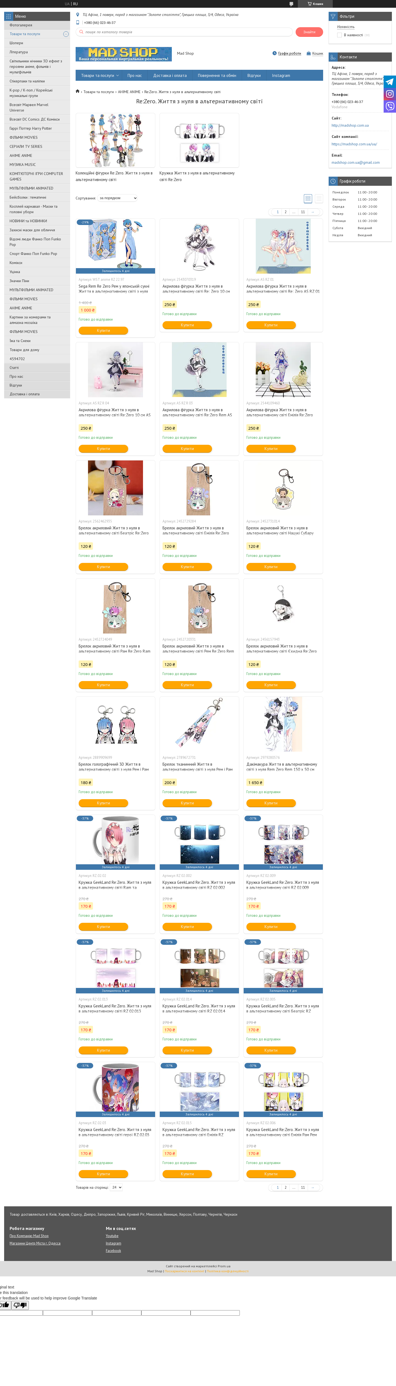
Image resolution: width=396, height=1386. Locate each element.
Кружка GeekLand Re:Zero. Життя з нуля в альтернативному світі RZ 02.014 (199, 1008)
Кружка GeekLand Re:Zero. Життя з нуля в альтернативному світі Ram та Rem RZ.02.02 (115, 887)
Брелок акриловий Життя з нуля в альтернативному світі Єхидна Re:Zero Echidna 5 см (281, 651)
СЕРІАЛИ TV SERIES (26, 146)
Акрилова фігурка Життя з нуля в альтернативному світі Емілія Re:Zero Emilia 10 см (279, 415)
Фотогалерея (21, 25)
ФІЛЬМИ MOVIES (24, 137)
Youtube (112, 1236)
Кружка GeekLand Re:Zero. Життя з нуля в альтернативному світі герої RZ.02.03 (115, 1132)
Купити (103, 330)
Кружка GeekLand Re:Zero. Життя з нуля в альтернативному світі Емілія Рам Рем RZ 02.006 (282, 1135)
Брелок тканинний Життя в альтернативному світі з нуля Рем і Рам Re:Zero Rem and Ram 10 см (198, 769)
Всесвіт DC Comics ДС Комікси (35, 119)
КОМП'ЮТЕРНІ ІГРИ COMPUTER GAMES (36, 176)
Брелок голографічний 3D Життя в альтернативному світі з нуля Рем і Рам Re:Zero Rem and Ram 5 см (114, 769)
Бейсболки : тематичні (28, 197)
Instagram (281, 75)
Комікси (16, 262)
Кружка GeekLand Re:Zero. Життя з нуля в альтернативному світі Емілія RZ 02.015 (199, 1135)
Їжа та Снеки (20, 340)
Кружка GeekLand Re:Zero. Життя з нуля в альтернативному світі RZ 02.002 (199, 885)
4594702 (17, 358)
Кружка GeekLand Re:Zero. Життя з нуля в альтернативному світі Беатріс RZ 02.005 (282, 1011)
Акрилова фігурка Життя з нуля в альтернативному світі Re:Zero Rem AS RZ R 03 (197, 415)
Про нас (16, 376)
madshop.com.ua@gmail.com (356, 162)
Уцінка (15, 271)
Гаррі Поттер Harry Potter (31, 128)
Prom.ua (224, 1266)
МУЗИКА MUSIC (23, 164)
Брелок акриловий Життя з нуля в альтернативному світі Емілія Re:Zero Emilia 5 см (196, 533)
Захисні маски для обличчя (32, 229)
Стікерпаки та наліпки (27, 81)
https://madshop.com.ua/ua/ (354, 143)
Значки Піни (19, 280)
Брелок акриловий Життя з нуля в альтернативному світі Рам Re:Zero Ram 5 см (114, 651)
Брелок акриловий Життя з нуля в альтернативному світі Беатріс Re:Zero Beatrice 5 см (114, 533)
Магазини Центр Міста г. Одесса (35, 1243)
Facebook (113, 1250)
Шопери (16, 42)
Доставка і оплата (25, 393)
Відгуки (16, 385)
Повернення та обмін (217, 75)
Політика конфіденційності (228, 1271)
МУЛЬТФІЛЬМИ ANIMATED (31, 188)
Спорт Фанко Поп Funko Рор (33, 253)
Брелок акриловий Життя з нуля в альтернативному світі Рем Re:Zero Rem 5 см (198, 651)
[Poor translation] (20, 1305)
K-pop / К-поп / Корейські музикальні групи (31, 93)
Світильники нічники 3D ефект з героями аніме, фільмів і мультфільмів (36, 66)
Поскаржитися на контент (184, 1271)
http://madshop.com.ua (350, 125)
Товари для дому (24, 349)
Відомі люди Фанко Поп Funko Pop (35, 242)
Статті (14, 367)
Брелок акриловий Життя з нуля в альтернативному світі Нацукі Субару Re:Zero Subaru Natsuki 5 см (280, 533)
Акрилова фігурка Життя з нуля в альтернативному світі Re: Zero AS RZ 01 (283, 289)
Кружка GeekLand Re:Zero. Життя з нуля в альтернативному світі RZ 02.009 (282, 885)
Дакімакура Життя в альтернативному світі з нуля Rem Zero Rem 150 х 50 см (281, 767)
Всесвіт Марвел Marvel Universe (29, 107)
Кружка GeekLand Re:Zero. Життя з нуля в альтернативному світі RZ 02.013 (115, 1008)
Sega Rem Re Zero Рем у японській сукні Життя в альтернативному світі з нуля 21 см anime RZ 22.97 (114, 291)
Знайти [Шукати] (309, 32)
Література (19, 51)
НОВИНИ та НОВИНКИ (28, 220)
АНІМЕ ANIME (21, 155)
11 (303, 212)
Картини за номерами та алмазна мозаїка (30, 320)
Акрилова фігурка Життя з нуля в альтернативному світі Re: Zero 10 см (196, 289)
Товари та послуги (25, 33)
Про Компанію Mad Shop (29, 1236)
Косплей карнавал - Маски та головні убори (33, 209)
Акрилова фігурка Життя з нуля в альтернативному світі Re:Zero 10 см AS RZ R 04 (115, 415)
